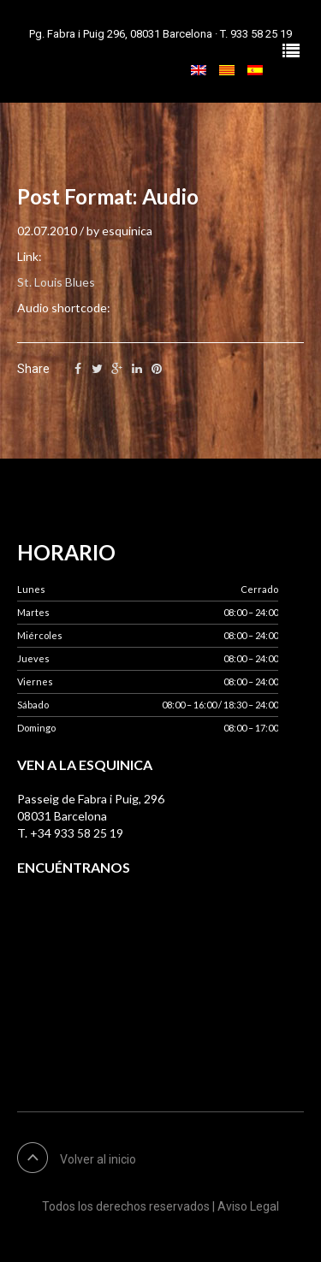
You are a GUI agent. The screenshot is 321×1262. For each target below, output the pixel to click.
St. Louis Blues (56, 282)
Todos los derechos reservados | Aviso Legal (160, 1206)
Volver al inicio (98, 1159)
